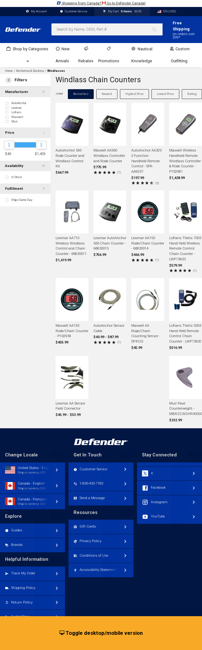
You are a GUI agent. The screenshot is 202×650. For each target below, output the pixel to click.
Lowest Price (165, 94)
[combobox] (107, 29)
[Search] (157, 29)
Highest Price (134, 94)
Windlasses (56, 70)
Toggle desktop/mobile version (101, 633)
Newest (107, 94)
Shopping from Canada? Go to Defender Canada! (101, 3)
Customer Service (74, 11)
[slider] (9, 144)
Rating (192, 94)
